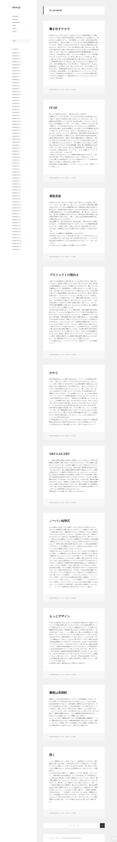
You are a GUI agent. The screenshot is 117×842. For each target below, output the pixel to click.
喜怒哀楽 (55, 196)
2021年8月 (15, 100)
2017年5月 (15, 163)
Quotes (14, 28)
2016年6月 (15, 187)
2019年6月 (15, 151)
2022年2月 (15, 88)
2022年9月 (15, 76)
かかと (53, 373)
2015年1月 (15, 237)
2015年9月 (15, 214)
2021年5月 (15, 103)
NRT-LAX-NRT (59, 454)
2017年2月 (15, 166)
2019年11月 (15, 139)
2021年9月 (15, 97)
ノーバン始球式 (59, 521)
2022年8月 (15, 79)
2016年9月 (15, 178)
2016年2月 (15, 199)
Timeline (14, 19)
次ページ (102, 825)
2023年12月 (15, 65)
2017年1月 (15, 169)
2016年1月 (15, 202)
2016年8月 (15, 181)
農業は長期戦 (58, 692)
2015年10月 (15, 211)
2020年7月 (15, 130)
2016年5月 (15, 190)
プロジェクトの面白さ (64, 275)
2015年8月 (15, 217)
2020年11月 (15, 121)
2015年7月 (15, 220)
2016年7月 (15, 184)
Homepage (15, 16)
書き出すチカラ (59, 29)
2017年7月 (15, 160)
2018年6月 (15, 154)
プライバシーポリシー (55, 838)
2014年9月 (15, 249)
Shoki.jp (16, 7)
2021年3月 (15, 109)
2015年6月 (15, 223)
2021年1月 (15, 115)
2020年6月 (15, 133)
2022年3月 (15, 85)
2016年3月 (15, 196)
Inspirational (16, 22)
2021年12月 (15, 94)
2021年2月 (15, 112)
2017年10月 (15, 157)
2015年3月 (15, 231)
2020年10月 (15, 124)
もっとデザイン (59, 616)
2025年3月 (15, 59)
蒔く (52, 755)
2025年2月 (15, 62)
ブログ (63, 89)
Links (13, 25)
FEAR (53, 108)
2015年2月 (15, 234)
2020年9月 (15, 127)
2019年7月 (15, 148)
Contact (14, 31)
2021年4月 (15, 106)
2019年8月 (15, 145)
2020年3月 (15, 136)
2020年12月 (15, 118)
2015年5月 (15, 225)
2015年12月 (15, 205)
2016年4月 (15, 193)
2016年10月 (15, 175)
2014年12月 (15, 240)
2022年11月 (15, 71)
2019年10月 (15, 142)
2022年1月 (15, 91)
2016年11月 (15, 172)
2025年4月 (15, 56)
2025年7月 (15, 53)
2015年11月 (15, 208)
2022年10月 (15, 74)
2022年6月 (15, 82)
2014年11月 (15, 243)
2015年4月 (15, 228)
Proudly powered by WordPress (72, 838)
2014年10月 (15, 246)
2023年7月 (15, 68)
